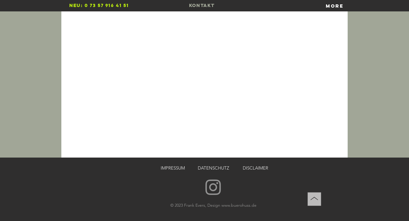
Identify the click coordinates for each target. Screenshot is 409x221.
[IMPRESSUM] (172, 168)
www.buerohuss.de (239, 205)
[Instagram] (213, 187)
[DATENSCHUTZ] (213, 168)
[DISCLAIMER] (255, 168)
